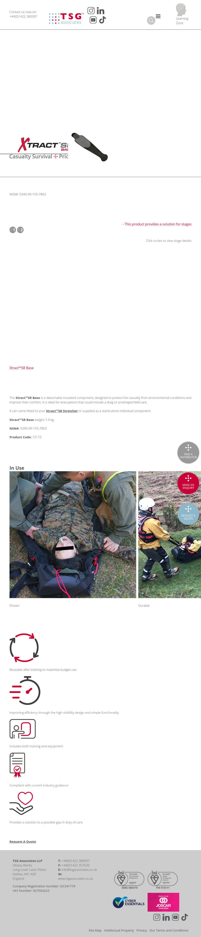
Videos (30, 30)
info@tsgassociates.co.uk (79, 869)
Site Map (95, 930)
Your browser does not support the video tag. (143, 148)
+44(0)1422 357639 (76, 865)
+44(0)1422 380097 (23, 16)
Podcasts (31, 44)
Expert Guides (35, 57)
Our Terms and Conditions (168, 930)
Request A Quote (23, 841)
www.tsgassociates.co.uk (75, 878)
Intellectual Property (119, 930)
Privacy (141, 930)
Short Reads (34, 71)
